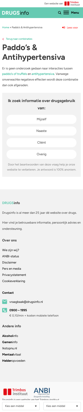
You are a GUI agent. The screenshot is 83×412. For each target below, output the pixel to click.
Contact (8, 292)
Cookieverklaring (13, 281)
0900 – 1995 (18, 310)
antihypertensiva (43, 74)
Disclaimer (9, 262)
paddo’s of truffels (14, 74)
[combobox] (21, 406)
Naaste (41, 131)
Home (5, 27)
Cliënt (41, 142)
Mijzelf (41, 119)
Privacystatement (14, 275)
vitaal (11, 354)
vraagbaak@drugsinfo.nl (26, 302)
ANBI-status (10, 256)
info (10, 336)
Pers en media (11, 268)
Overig (41, 154)
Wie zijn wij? (10, 250)
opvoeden (13, 360)
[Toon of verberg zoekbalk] (60, 13)
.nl (9, 348)
